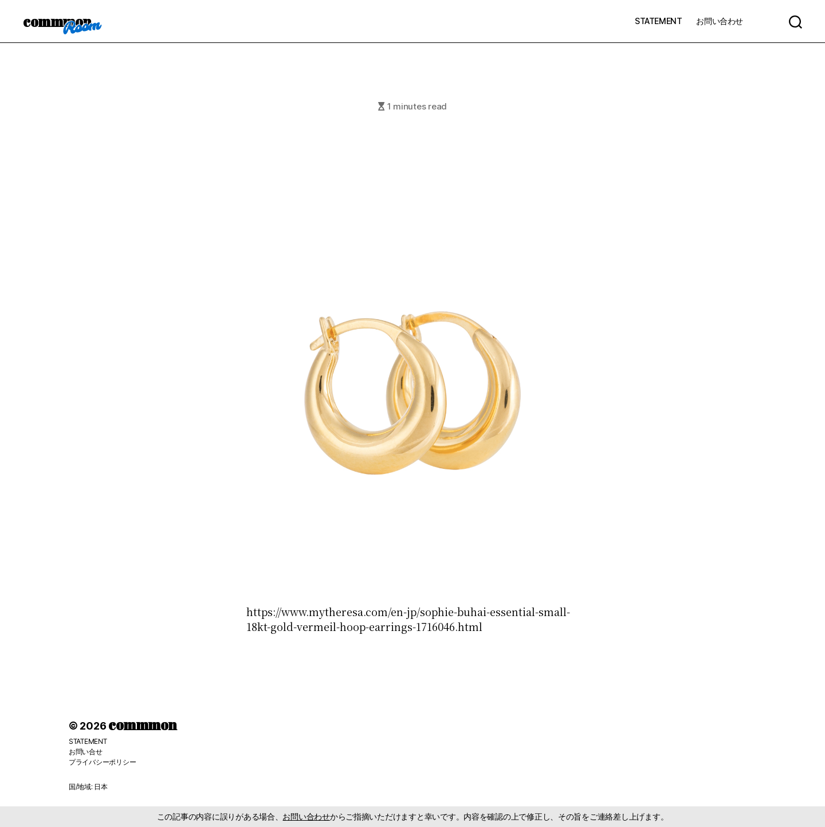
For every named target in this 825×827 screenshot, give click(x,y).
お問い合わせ (719, 21)
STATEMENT (658, 21)
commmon (57, 21)
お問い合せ (86, 751)
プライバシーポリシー (102, 762)
